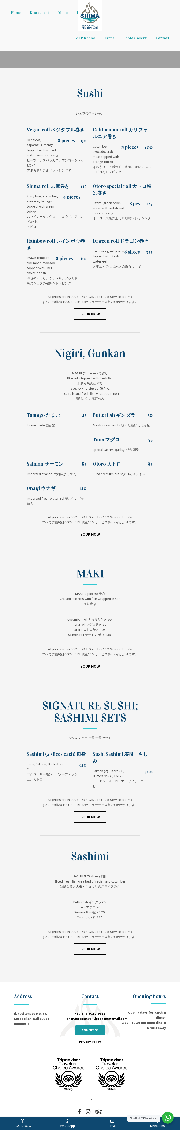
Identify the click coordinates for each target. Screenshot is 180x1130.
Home (16, 12)
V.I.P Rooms (85, 38)
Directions (157, 1123)
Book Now (90, 314)
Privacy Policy (90, 1041)
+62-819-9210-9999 (90, 1013)
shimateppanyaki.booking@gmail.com (97, 1018)
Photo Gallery (135, 38)
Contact (162, 38)
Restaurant (39, 12)
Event (109, 38)
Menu (63, 12)
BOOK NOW (22, 1123)
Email (112, 1123)
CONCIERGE (90, 1030)
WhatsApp (67, 1123)
